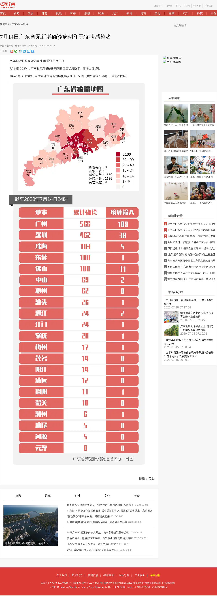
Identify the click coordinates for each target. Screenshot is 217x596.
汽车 (48, 495)
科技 (77, 495)
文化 (107, 495)
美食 (137, 495)
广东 (14, 24)
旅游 (18, 495)
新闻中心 (5, 24)
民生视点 (23, 24)
